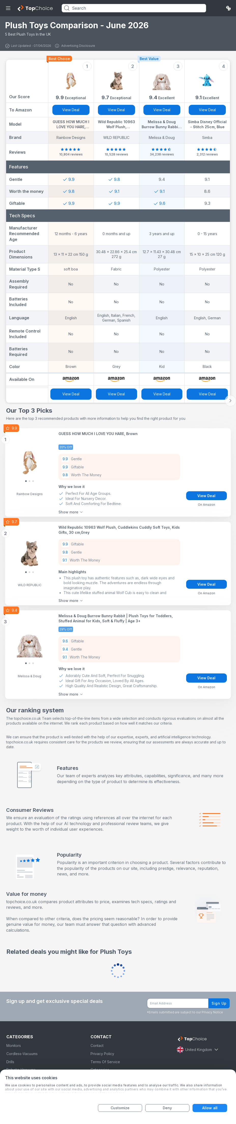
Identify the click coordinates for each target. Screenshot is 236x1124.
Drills (10, 1062)
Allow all (209, 1108)
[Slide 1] (29, 481)
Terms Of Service (105, 1062)
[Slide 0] (26, 481)
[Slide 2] (33, 481)
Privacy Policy (102, 1053)
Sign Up (219, 1003)
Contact (97, 1045)
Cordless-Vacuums (22, 1053)
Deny (167, 1108)
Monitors (13, 1045)
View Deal (70, 110)
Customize (120, 1108)
